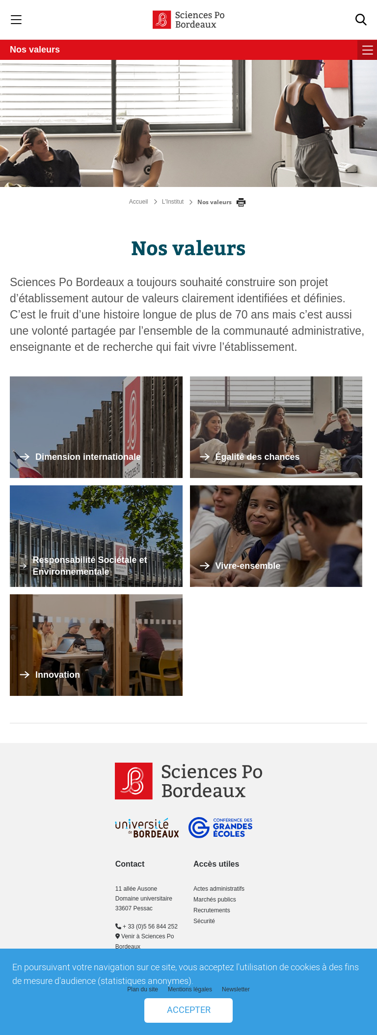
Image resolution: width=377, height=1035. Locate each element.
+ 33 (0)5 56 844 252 (146, 926)
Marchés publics (214, 899)
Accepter (189, 1010)
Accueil (138, 201)
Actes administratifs (218, 888)
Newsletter (236, 989)
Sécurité (204, 921)
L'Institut (173, 201)
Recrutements (211, 910)
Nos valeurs (35, 49)
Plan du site (142, 989)
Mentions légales (190, 989)
